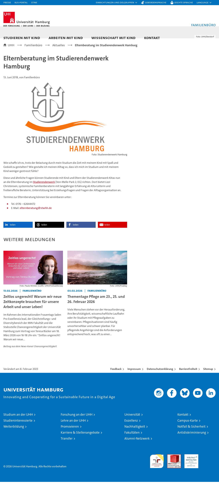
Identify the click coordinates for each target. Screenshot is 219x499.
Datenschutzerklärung (160, 386)
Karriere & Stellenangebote (80, 449)
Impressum (134, 386)
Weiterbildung (13, 443)
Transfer (67, 455)
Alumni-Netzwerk (137, 455)
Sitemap (208, 386)
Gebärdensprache (155, 2)
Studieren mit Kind (21, 37)
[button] (117, 2)
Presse (7, 2)
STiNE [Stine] (34, 2)
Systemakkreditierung (209, 473)
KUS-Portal (21, 2)
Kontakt (152, 37)
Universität (132, 431)
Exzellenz (131, 437)
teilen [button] (12, 241)
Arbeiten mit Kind (66, 37)
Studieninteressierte (18, 437)
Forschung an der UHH (76, 431)
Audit (170, 473)
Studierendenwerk (44, 199)
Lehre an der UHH (73, 437)
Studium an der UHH (18, 431)
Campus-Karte (187, 437)
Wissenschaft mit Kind (113, 37)
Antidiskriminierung (191, 449)
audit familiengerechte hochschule (157, 476)
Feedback (115, 386)
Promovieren (70, 443)
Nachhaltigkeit (134, 443)
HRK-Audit (190, 473)
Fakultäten (132, 449)
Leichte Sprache (183, 2)
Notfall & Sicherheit (191, 443)
